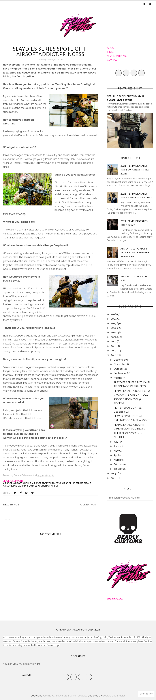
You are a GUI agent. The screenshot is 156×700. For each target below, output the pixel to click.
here (37, 663)
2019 (114, 341)
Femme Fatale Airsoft (54, 695)
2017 (114, 350)
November (120, 364)
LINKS (110, 51)
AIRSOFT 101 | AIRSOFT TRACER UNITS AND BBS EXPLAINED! (134, 252)
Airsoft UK (68, 483)
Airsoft (7, 483)
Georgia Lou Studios (114, 695)
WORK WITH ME (116, 55)
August (118, 377)
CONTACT (113, 59)
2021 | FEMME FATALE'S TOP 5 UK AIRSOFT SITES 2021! (134, 169)
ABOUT (111, 47)
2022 (114, 327)
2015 (114, 473)
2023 (114, 323)
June (117, 446)
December (120, 359)
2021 (114, 332)
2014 (114, 478)
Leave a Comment (13, 481)
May (116, 450)
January (118, 468)
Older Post (89, 504)
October (119, 368)
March (117, 459)
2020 (114, 337)
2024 (114, 318)
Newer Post (12, 504)
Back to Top (146, 694)
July (116, 441)
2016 (114, 355)
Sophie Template (77, 695)
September (120, 373)
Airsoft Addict (22, 483)
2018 (114, 346)
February (119, 464)
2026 (114, 314)
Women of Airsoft (49, 486)
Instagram (19, 486)
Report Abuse (115, 599)
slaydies (32, 486)
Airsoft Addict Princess (46, 483)
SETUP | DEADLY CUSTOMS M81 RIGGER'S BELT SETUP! (125, 98)
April (116, 455)
